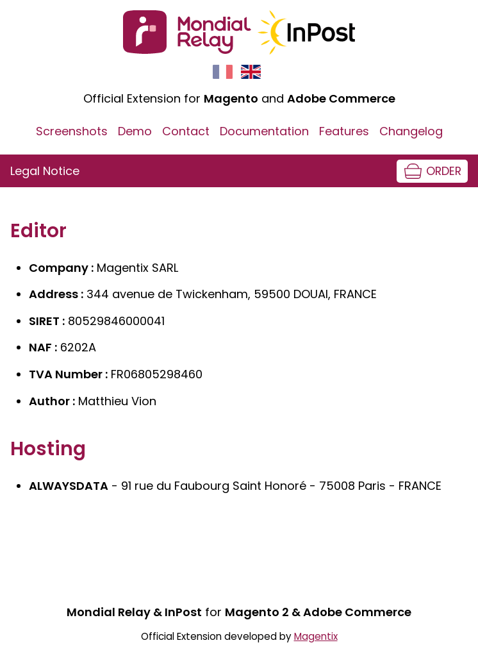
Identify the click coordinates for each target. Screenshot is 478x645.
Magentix (316, 636)
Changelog (411, 131)
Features (344, 131)
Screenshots (72, 131)
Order (443, 171)
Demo (135, 131)
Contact (186, 131)
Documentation (264, 131)
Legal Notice (44, 171)
